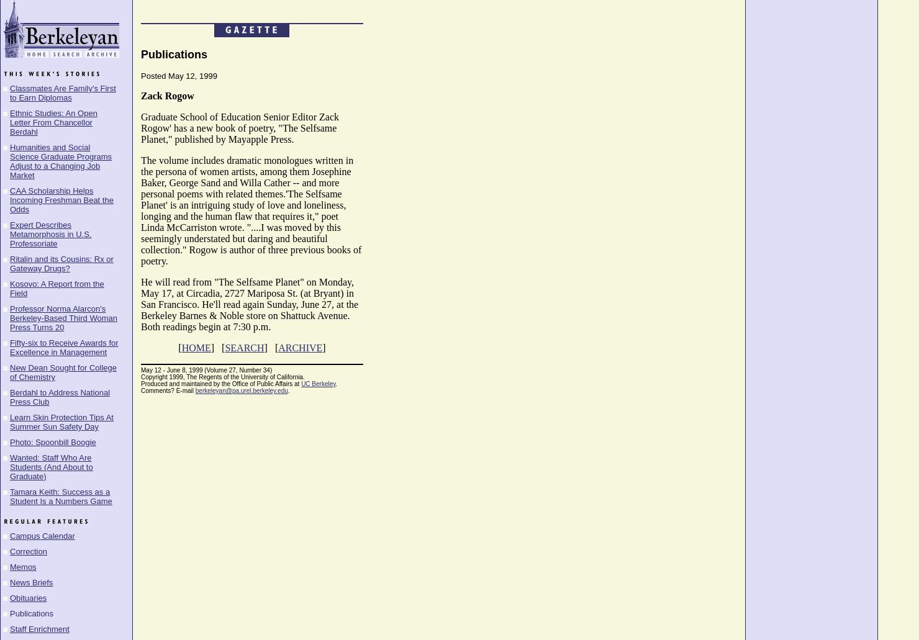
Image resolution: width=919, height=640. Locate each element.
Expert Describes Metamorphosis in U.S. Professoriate (51, 234)
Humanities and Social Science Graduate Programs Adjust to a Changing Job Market (61, 161)
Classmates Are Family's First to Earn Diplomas (63, 93)
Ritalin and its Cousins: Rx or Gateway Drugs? (62, 264)
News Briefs (31, 582)
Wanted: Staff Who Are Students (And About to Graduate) (51, 467)
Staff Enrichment (40, 629)
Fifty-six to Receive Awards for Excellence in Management (64, 347)
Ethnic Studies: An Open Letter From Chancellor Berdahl (53, 123)
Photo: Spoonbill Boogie (53, 442)
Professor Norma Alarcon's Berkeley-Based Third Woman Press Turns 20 (63, 318)
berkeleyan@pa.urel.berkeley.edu (242, 390)
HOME (196, 348)
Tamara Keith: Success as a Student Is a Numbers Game (61, 496)
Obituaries (28, 598)
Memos (23, 567)
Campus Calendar (42, 536)
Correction (28, 551)
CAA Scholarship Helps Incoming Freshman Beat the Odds (62, 200)
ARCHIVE (300, 348)
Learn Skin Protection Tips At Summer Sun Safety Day (62, 422)
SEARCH (244, 348)
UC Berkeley (318, 384)
